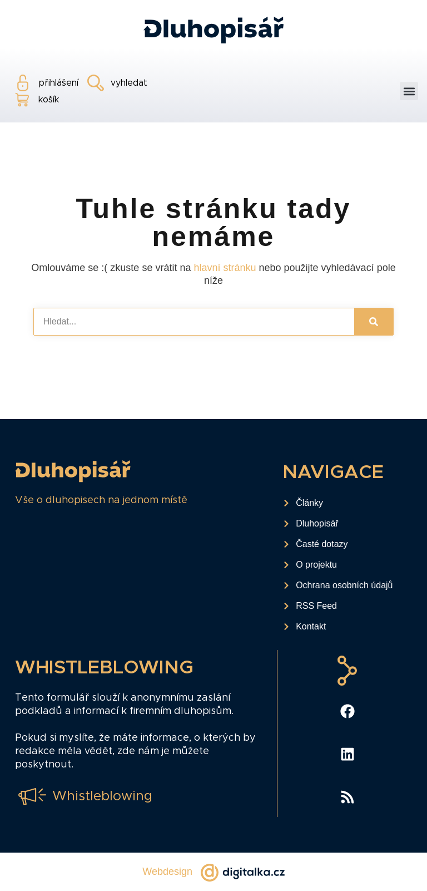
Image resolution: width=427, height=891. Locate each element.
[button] (409, 91)
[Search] (373, 321)
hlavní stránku (224, 267)
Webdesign (167, 871)
